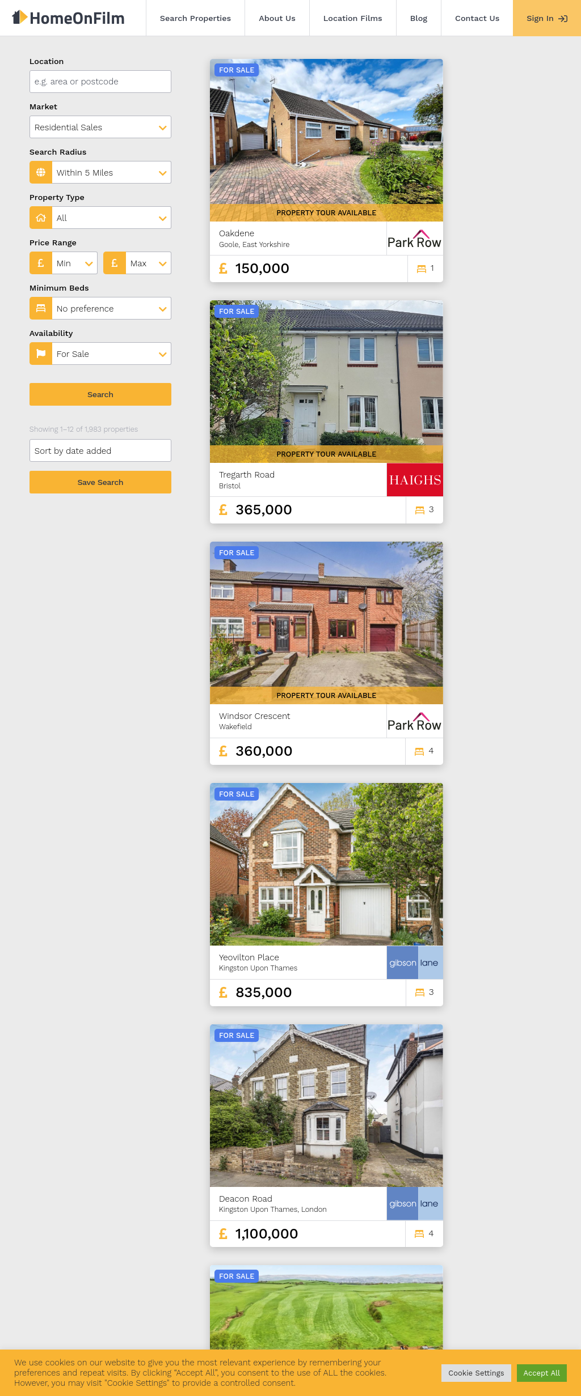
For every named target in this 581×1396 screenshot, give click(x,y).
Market (43, 106)
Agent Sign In (330, 1332)
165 (512, 1248)
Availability (51, 333)
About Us (277, 18)
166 (532, 1248)
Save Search (100, 482)
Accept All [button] (542, 1373)
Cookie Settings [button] (476, 1373)
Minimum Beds (59, 287)
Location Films (352, 18)
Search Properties (195, 18)
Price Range (53, 242)
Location (47, 61)
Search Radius (58, 151)
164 (492, 1248)
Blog (418, 18)
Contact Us (477, 18)
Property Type (57, 197)
